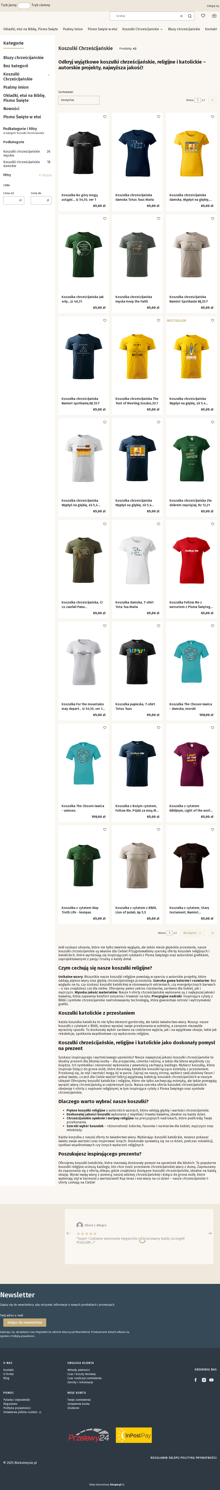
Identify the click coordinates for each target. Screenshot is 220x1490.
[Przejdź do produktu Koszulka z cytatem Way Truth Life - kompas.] (83, 865)
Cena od (8, 193)
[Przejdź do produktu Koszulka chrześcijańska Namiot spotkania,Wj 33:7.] (83, 356)
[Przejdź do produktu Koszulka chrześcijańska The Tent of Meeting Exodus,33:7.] (137, 356)
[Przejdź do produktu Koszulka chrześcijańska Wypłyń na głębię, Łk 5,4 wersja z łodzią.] (83, 458)
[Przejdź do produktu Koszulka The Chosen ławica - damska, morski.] (191, 662)
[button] (190, 16)
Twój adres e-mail (11, 1315)
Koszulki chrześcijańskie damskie (26, 164)
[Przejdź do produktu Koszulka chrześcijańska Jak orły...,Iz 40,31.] (83, 255)
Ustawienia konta (78, 1404)
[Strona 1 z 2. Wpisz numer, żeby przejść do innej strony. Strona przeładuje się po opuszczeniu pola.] (197, 100)
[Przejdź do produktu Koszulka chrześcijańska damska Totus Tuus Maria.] (137, 153)
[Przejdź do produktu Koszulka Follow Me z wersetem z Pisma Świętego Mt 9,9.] (191, 560)
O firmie (8, 1374)
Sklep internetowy (105, 1484)
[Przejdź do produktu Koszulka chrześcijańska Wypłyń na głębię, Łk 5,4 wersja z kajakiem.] (191, 356)
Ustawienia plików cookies (20, 1412)
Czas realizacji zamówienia (84, 1378)
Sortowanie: (66, 92)
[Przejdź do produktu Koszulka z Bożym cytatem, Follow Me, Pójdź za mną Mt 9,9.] (137, 764)
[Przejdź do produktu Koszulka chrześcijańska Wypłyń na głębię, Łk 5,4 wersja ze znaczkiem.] (137, 458)
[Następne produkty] (192, 933)
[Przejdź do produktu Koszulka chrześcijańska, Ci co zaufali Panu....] (83, 560)
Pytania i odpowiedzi (16, 1400)
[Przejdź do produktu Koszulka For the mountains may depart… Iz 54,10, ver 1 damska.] (83, 662)
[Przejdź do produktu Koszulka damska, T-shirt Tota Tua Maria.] (137, 560)
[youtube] (211, 1380)
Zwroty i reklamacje (80, 1382)
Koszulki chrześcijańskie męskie (26, 153)
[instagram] (204, 1380)
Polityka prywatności (17, 1408)
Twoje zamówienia (79, 1400)
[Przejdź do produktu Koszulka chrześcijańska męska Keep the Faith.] (137, 255)
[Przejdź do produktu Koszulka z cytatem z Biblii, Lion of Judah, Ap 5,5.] (137, 865)
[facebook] (197, 1380)
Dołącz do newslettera (25, 1322)
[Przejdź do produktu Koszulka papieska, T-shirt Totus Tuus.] (137, 662)
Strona (190, 100)
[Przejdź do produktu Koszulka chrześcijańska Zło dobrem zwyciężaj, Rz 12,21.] (191, 458)
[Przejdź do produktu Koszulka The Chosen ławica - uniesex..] (83, 764)
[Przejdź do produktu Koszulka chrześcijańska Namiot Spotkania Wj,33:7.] (191, 255)
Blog (6, 1378)
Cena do (36, 193)
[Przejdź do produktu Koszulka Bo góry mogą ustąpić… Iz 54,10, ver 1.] (83, 153)
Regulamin (10, 1404)
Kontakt (8, 1370)
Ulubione (73, 1408)
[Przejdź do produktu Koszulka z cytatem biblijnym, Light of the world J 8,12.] (191, 764)
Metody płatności (78, 1370)
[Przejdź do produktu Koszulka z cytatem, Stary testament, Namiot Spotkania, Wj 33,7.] (191, 865)
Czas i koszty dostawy (81, 1374)
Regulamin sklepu (165, 1458)
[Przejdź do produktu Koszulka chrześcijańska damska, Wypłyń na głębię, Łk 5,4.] (191, 153)
